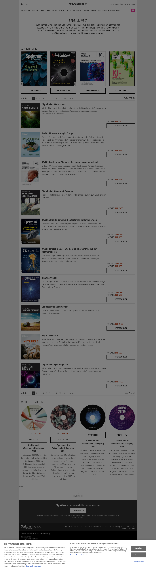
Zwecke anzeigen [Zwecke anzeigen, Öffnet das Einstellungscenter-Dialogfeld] (138, 565)
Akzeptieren (138, 551)
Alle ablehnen (139, 558)
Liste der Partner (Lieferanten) (79, 558)
